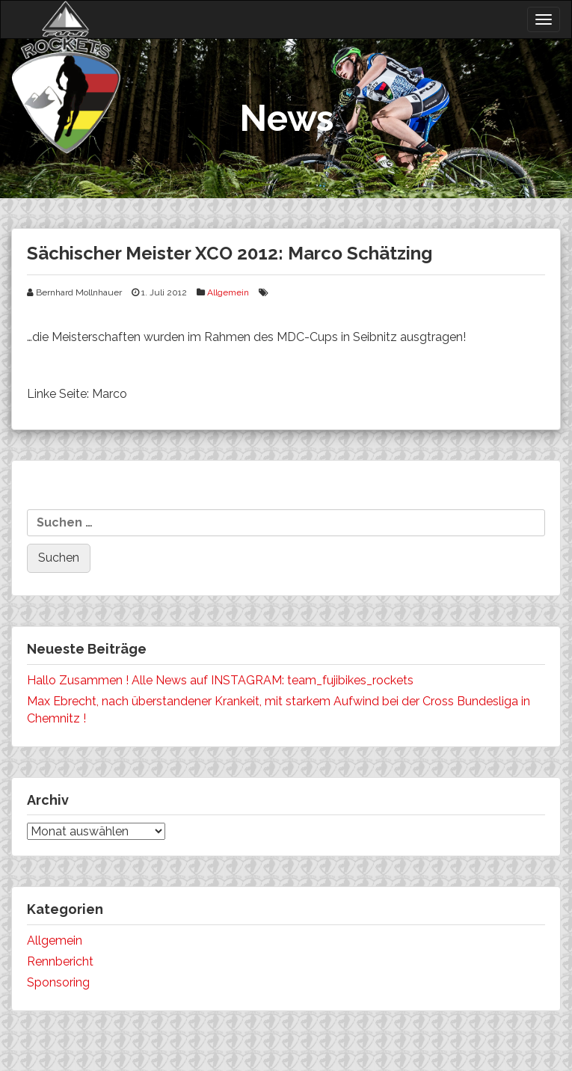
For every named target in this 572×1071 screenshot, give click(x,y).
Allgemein (228, 292)
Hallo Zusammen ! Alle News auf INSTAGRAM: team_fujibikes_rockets (220, 680)
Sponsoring (58, 982)
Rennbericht (60, 961)
